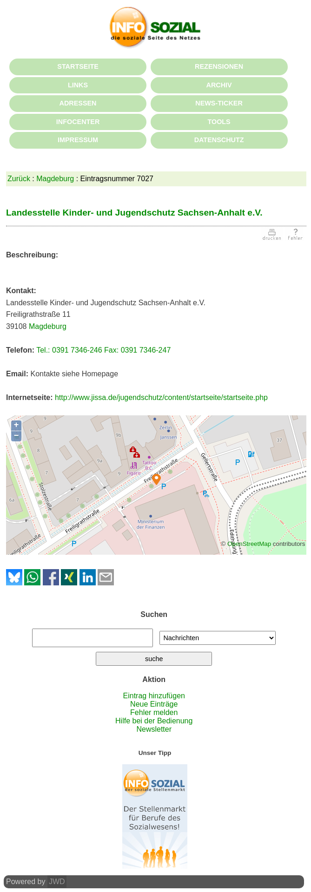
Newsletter (154, 729)
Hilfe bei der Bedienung (153, 721)
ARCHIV (219, 85)
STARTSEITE (77, 66)
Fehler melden (154, 712)
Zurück (18, 179)
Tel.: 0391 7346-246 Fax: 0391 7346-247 (103, 350)
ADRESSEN (78, 103)
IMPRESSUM (78, 140)
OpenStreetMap (249, 543)
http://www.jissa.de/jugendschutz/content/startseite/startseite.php (161, 397)
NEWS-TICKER (219, 103)
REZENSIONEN (219, 66)
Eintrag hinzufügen (154, 696)
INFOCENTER (78, 121)
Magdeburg (55, 179)
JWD (57, 881)
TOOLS (218, 121)
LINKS (78, 85)
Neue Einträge (154, 704)
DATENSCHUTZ (219, 140)
